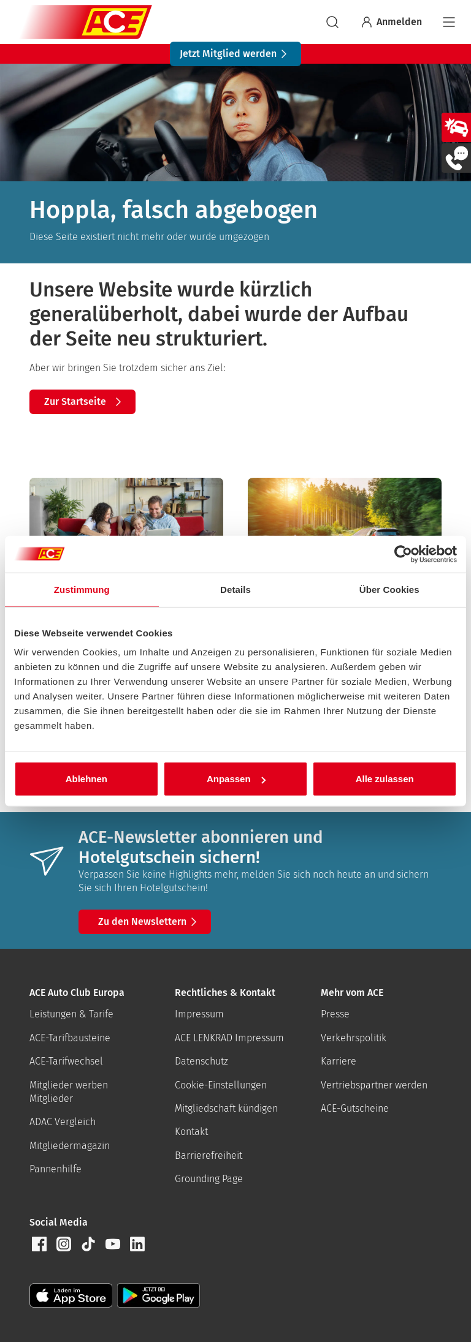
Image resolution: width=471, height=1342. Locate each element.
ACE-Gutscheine (355, 1108)
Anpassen (236, 779)
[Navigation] (449, 22)
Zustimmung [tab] (82, 589)
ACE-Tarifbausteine (69, 1038)
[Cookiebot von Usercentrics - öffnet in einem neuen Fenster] (403, 554)
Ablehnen (86, 779)
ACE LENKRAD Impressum (229, 1038)
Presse (335, 1014)
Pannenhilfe (55, 1169)
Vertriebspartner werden (374, 1085)
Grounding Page (209, 1179)
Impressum (199, 1014)
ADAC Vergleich (62, 1122)
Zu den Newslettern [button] (149, 921)
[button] (39, 1244)
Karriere (338, 1061)
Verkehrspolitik (353, 1038)
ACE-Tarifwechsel (66, 1061)
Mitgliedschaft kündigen (226, 1108)
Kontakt (191, 1131)
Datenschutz (201, 1061)
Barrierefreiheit (208, 1155)
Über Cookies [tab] (389, 589)
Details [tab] (235, 589)
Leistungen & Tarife (71, 1014)
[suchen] (332, 22)
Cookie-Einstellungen (221, 1085)
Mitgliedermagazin (69, 1146)
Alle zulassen (385, 779)
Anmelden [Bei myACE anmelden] (390, 22)
